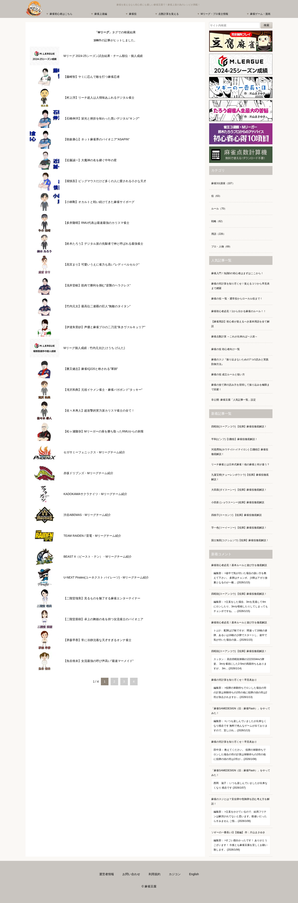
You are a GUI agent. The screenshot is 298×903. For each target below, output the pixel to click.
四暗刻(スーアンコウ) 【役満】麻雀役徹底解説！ (239, 426)
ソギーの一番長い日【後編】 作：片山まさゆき (240, 842)
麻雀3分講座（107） (223, 183)
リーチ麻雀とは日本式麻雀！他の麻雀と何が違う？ (240, 464)
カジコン (175, 874)
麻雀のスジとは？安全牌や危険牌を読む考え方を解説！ (240, 812)
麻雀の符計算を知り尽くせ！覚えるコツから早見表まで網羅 (240, 286)
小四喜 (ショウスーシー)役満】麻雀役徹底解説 (237, 502)
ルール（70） (219, 208)
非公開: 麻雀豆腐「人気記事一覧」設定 (233, 399)
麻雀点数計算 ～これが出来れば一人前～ (234, 336)
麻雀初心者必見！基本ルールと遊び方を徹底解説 (240, 575)
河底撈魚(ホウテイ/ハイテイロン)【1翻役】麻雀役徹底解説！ (239, 452)
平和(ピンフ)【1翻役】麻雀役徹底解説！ (234, 439)
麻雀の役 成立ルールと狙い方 (228, 374)
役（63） (216, 196)
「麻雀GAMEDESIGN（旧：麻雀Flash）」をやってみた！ (240, 721)
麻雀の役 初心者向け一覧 (225, 349)
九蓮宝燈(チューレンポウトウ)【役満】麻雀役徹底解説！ (240, 477)
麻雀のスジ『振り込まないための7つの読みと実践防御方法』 (239, 362)
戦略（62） (217, 221)
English (194, 874)
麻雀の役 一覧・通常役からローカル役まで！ (237, 298)
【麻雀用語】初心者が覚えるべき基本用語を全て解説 (240, 324)
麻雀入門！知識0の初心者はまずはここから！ (237, 273)
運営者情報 (106, 874)
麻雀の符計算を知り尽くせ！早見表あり (240, 690)
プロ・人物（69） (221, 246)
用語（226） (218, 233)
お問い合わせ (131, 874)
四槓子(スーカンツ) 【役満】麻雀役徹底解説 (236, 515)
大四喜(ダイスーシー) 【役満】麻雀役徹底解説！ (239, 489)
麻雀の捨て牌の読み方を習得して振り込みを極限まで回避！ (240, 387)
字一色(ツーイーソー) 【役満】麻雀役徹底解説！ (239, 527)
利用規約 (154, 874)
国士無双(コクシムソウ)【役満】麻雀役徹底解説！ (240, 540)
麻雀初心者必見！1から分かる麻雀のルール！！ (238, 311)
